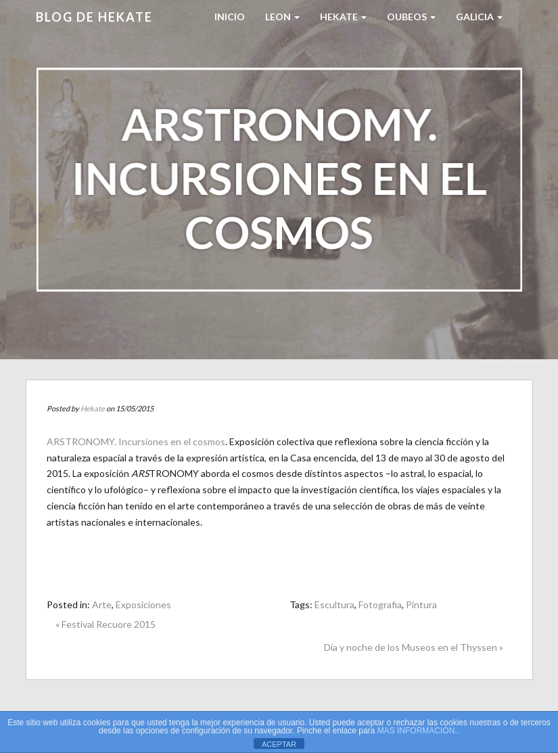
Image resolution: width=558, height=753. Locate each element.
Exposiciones (143, 604)
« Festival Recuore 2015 (105, 624)
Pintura (421, 604)
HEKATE (343, 16)
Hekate (92, 408)
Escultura (334, 604)
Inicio (229, 16)
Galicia (479, 16)
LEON (282, 16)
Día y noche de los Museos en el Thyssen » (413, 647)
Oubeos (411, 16)
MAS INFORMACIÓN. (417, 730)
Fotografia (380, 604)
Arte (102, 604)
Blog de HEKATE (94, 16)
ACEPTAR (279, 744)
